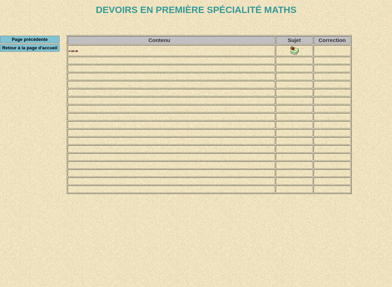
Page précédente (30, 39)
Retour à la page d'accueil (29, 47)
